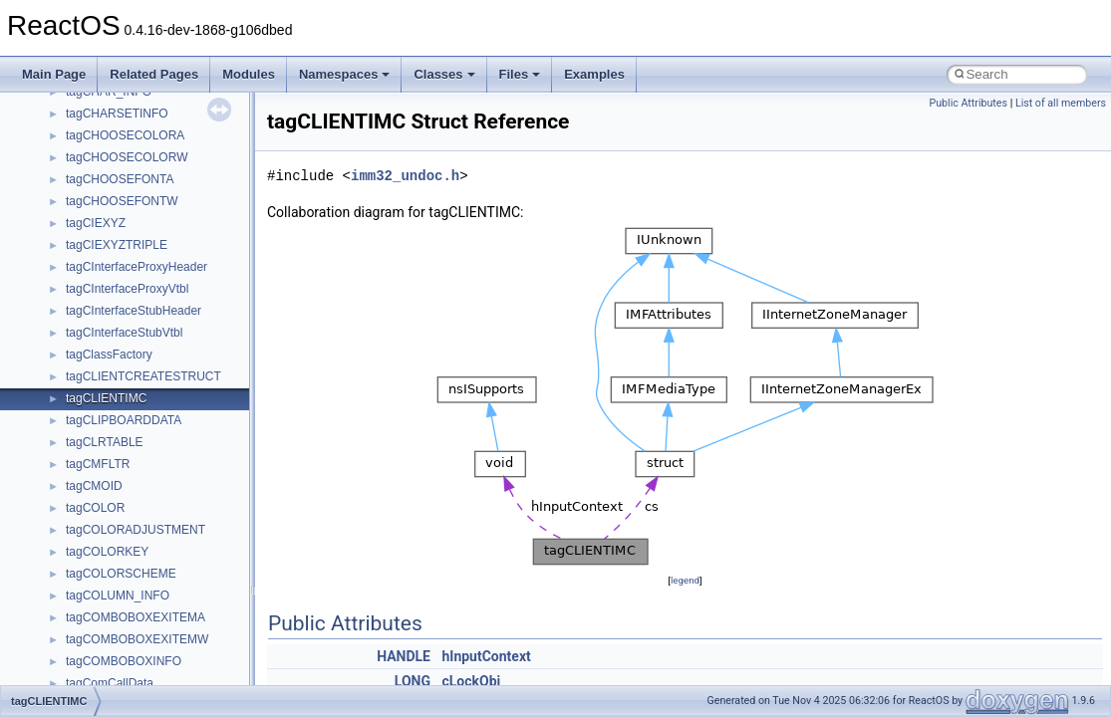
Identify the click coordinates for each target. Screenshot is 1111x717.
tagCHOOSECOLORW (126, 157)
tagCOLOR (95, 508)
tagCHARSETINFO (117, 113)
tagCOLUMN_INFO (117, 595)
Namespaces (345, 74)
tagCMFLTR (98, 464)
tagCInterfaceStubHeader (133, 311)
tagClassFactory (109, 354)
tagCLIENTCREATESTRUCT (143, 376)
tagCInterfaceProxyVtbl (127, 289)
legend (685, 580)
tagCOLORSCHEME (121, 574)
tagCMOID (94, 486)
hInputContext (485, 656)
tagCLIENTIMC (106, 398)
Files (520, 74)
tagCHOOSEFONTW (122, 201)
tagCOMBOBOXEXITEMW (137, 639)
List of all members (1060, 103)
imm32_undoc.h (405, 175)
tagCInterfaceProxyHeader (136, 267)
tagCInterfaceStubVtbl (124, 333)
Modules (248, 74)
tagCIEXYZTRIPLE (116, 245)
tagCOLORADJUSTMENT (135, 530)
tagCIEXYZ (96, 223)
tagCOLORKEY (107, 552)
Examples (594, 74)
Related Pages (154, 74)
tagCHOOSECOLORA (125, 135)
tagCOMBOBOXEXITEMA (135, 617)
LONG (412, 681)
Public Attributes (968, 103)
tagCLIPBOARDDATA (123, 420)
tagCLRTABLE (104, 442)
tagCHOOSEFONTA (119, 179)
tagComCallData (109, 683)
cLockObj (470, 681)
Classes (444, 74)
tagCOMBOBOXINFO (123, 661)
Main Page (54, 74)
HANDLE (403, 656)
